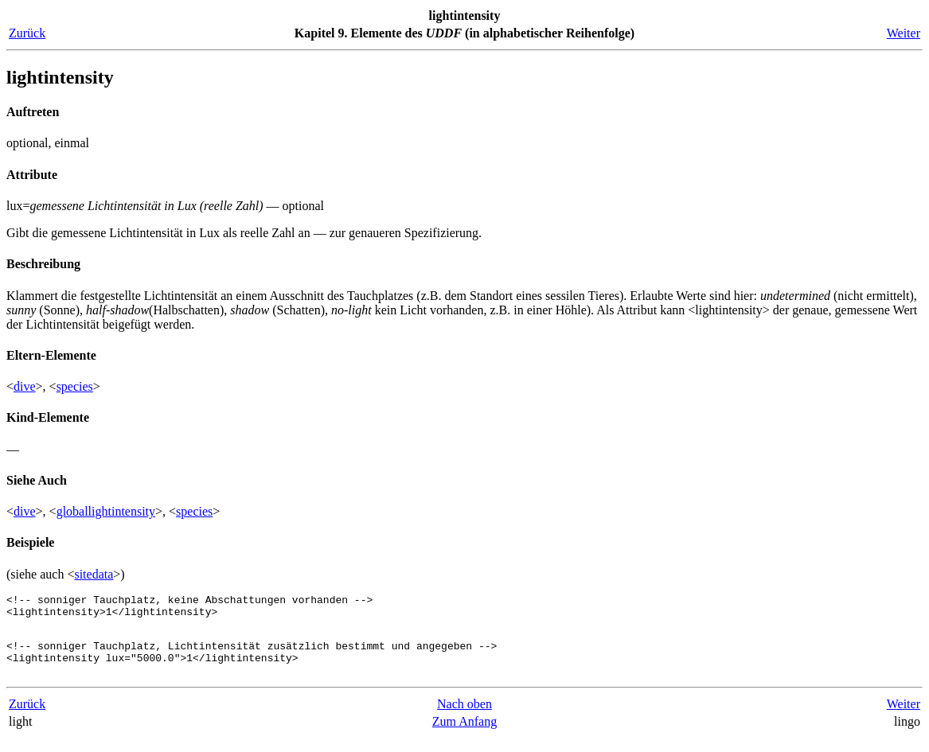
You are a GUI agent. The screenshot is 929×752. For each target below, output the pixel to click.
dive (25, 386)
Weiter (903, 33)
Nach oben (464, 718)
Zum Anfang (464, 735)
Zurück (27, 33)
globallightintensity (106, 511)
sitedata (93, 574)
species (75, 386)
